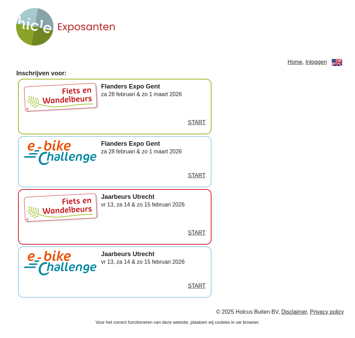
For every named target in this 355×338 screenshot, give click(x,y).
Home (295, 62)
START (197, 122)
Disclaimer (294, 312)
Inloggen (316, 62)
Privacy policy (327, 312)
